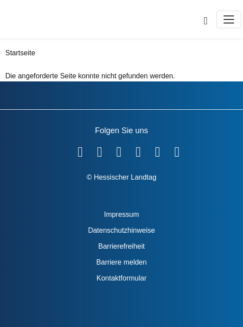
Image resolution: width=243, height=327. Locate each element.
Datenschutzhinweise (121, 230)
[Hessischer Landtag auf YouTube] (99, 150)
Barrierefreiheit (121, 246)
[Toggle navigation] (228, 19)
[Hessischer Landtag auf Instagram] (138, 150)
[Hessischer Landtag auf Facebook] (80, 150)
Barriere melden (121, 262)
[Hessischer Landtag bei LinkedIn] (177, 150)
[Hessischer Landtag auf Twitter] (119, 150)
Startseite (20, 53)
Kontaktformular (121, 278)
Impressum (121, 214)
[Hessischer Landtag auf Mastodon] (157, 150)
